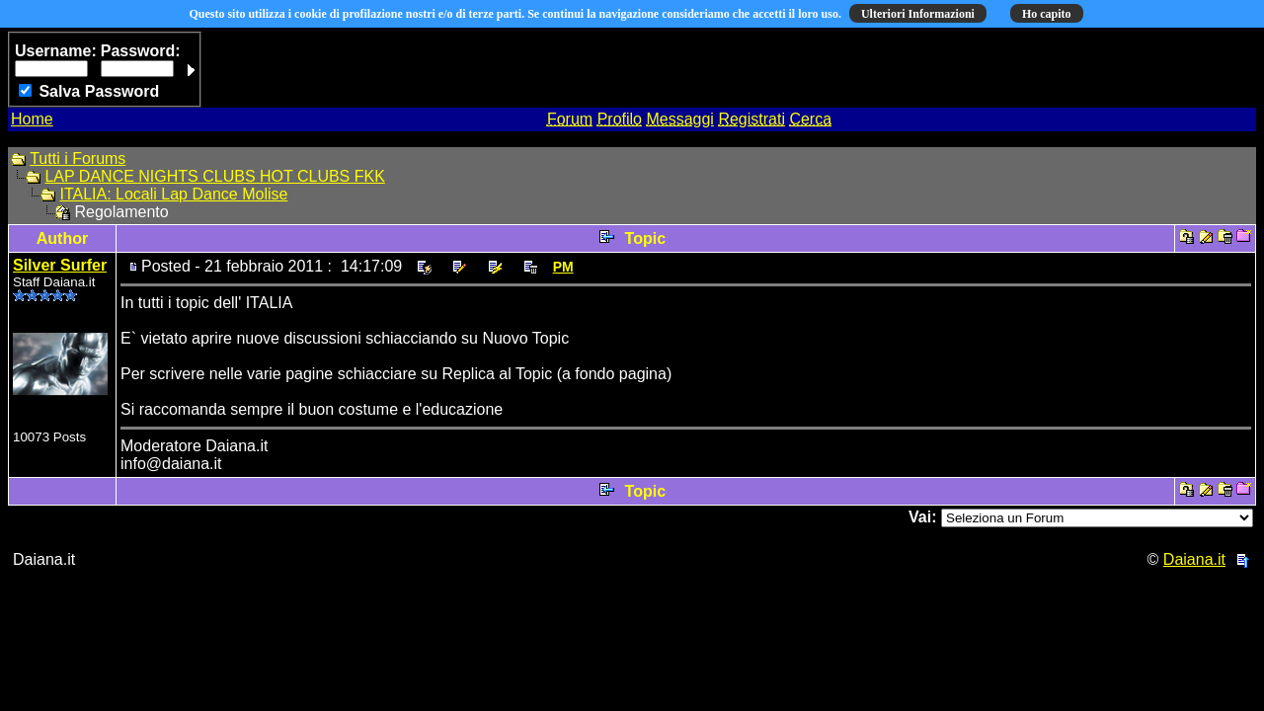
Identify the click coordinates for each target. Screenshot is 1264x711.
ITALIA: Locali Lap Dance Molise (173, 194)
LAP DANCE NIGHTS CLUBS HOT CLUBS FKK (214, 176)
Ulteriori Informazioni (918, 14)
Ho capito (1046, 14)
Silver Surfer (60, 265)
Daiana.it (1194, 559)
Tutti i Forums (77, 158)
